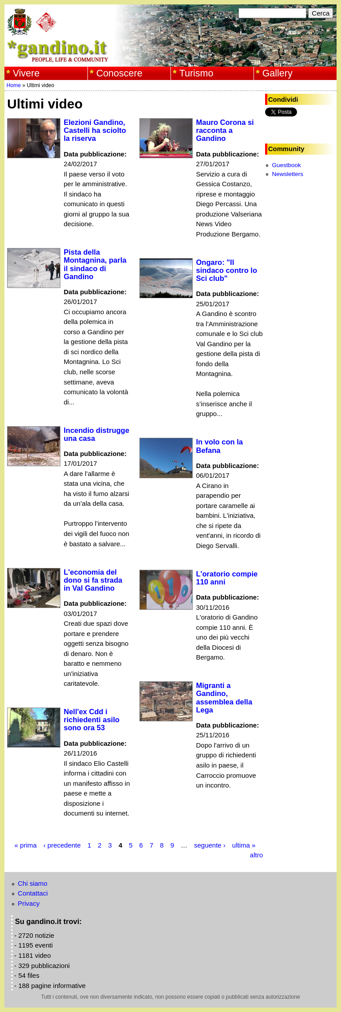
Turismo (196, 73)
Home (14, 85)
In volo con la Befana (219, 446)
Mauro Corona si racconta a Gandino (225, 130)
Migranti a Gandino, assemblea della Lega (224, 697)
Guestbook (286, 165)
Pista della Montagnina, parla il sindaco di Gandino (95, 264)
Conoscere (119, 73)
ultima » (244, 845)
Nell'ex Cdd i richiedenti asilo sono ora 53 (92, 720)
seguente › (210, 845)
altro (256, 855)
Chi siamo (33, 883)
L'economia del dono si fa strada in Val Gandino (93, 580)
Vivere (26, 73)
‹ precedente (62, 845)
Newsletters (287, 174)
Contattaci (33, 893)
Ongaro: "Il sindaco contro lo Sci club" (227, 270)
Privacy (29, 903)
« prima (26, 845)
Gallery (277, 73)
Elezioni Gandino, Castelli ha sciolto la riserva (95, 130)
